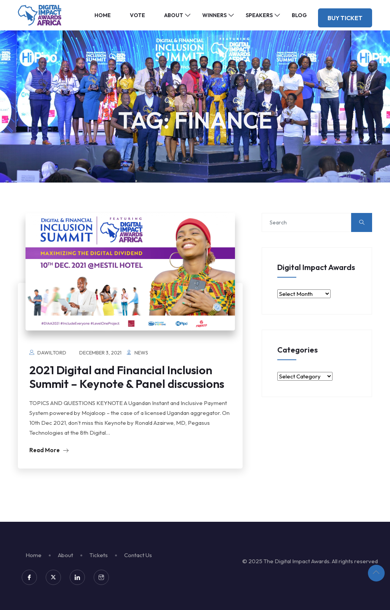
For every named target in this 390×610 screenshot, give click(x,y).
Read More (49, 450)
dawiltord (51, 352)
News (141, 352)
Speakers (259, 15)
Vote (137, 15)
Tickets (99, 555)
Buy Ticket (345, 18)
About (173, 15)
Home (102, 15)
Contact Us (138, 555)
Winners (214, 15)
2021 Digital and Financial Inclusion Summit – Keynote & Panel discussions (126, 377)
